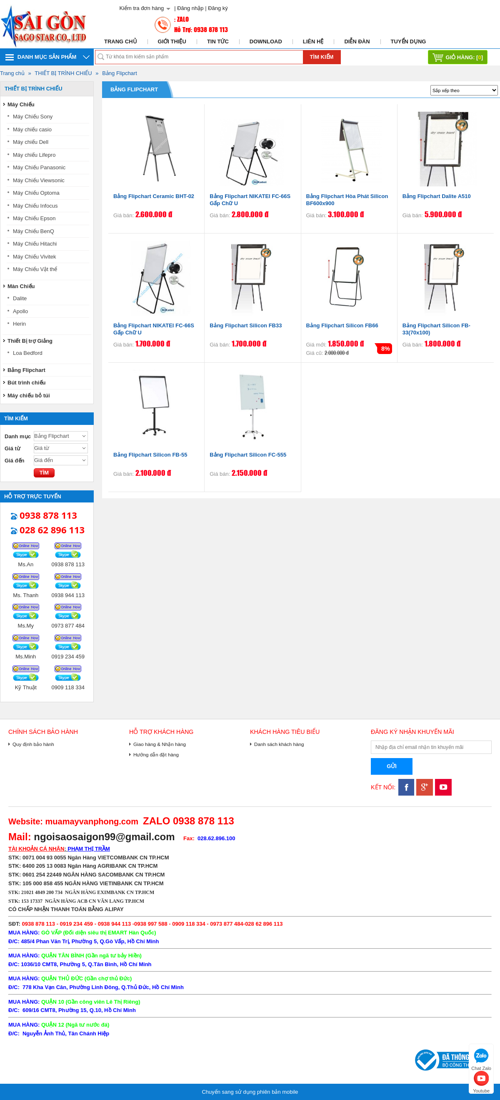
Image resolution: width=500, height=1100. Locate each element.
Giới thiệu (172, 41)
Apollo (20, 311)
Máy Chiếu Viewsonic (39, 180)
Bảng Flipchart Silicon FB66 (342, 325)
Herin (19, 324)
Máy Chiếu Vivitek (34, 257)
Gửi (392, 766)
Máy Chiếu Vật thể (35, 269)
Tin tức (218, 41)
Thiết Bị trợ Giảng (30, 341)
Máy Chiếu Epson (34, 218)
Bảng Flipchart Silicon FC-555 (248, 455)
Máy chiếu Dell (30, 142)
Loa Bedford (27, 353)
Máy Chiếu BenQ (33, 231)
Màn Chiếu (21, 286)
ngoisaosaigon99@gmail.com (104, 836)
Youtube (481, 1081)
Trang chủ (120, 41)
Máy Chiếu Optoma (36, 193)
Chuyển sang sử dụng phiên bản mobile (250, 1092)
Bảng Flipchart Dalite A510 (436, 196)
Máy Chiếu (21, 104)
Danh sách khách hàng (279, 744)
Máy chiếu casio (32, 129)
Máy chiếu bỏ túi (29, 395)
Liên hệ (313, 41)
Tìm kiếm (322, 57)
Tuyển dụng (408, 41)
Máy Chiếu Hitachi (35, 244)
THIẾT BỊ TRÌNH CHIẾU (63, 73)
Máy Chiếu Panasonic (39, 167)
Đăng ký (218, 8)
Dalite (20, 298)
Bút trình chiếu (27, 382)
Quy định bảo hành (33, 744)
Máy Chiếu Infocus (35, 206)
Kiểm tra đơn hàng (141, 8)
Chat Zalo (481, 1058)
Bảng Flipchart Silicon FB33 (246, 325)
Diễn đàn (357, 41)
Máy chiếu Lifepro (34, 155)
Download (266, 41)
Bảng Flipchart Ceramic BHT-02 (153, 196)
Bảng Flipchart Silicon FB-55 (150, 455)
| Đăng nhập (188, 8)
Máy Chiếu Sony (32, 116)
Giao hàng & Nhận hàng (159, 744)
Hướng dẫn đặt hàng (156, 754)
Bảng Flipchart (119, 73)
